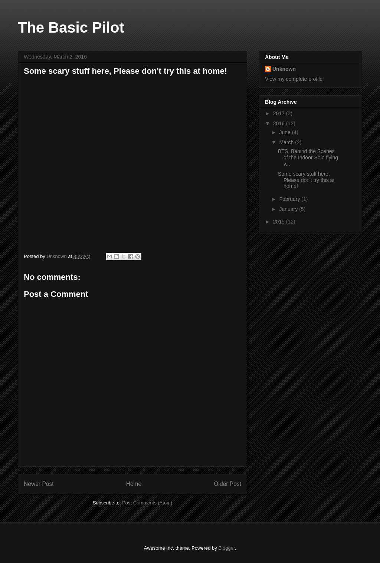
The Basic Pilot (71, 27)
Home (134, 484)
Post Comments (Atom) (147, 503)
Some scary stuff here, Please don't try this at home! (306, 180)
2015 (279, 222)
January (289, 209)
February (290, 199)
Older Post (227, 484)
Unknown (284, 69)
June (285, 132)
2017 (279, 113)
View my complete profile (293, 79)
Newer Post (39, 484)
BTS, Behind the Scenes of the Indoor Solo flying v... (308, 157)
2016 (279, 123)
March (287, 142)
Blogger (226, 548)
